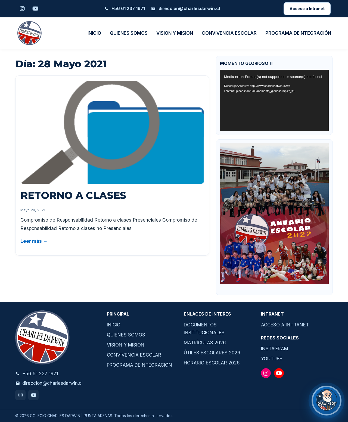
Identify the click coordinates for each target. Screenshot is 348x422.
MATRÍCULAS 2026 (205, 342)
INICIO (94, 33)
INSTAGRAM (274, 348)
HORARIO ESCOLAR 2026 (212, 363)
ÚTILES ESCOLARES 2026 (212, 352)
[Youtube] (35, 9)
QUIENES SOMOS (129, 33)
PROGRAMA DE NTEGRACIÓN (298, 33)
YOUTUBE (271, 358)
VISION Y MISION (174, 33)
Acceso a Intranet (307, 8)
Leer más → (34, 241)
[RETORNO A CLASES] (112, 132)
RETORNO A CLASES (73, 195)
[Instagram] (22, 9)
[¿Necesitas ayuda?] (326, 400)
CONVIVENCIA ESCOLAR (229, 33)
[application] (274, 100)
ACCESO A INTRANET (285, 324)
